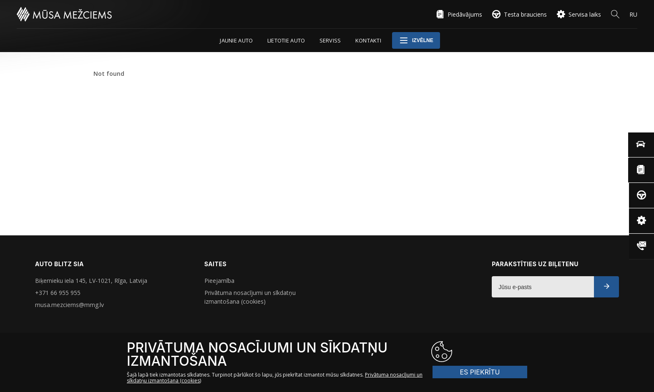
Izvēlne (416, 40)
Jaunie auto (236, 40)
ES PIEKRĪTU (494, 351)
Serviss (330, 40)
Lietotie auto (286, 40)
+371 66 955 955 (57, 293)
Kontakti (368, 40)
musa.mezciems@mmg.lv (69, 305)
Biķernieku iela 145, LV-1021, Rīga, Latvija (91, 281)
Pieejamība (219, 281)
